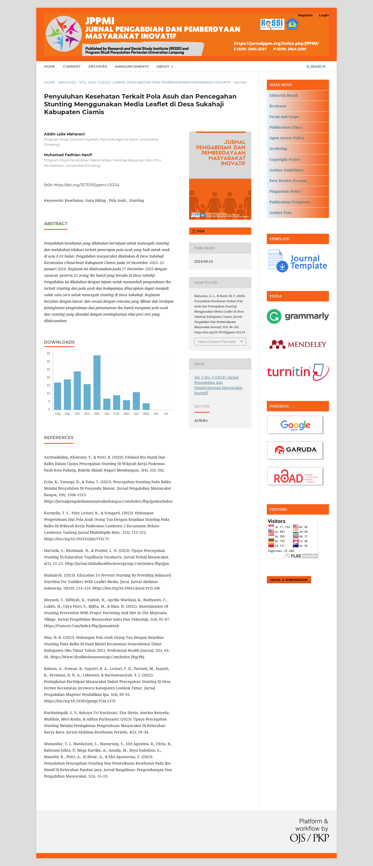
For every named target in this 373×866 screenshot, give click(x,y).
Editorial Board (283, 95)
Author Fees (280, 212)
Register (305, 15)
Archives (97, 66)
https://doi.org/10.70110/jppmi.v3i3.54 (86, 185)
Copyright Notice (284, 159)
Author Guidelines (286, 170)
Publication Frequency (290, 201)
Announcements (132, 66)
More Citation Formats (216, 342)
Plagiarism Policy (285, 191)
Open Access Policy (286, 137)
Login (324, 15)
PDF (200, 231)
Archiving (278, 148)
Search (316, 66)
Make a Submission (289, 580)
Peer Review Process (288, 180)
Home (49, 66)
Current (72, 66)
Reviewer (277, 105)
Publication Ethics (286, 127)
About (163, 66)
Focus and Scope (284, 116)
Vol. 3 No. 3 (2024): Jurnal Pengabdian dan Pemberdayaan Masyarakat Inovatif (155, 82)
